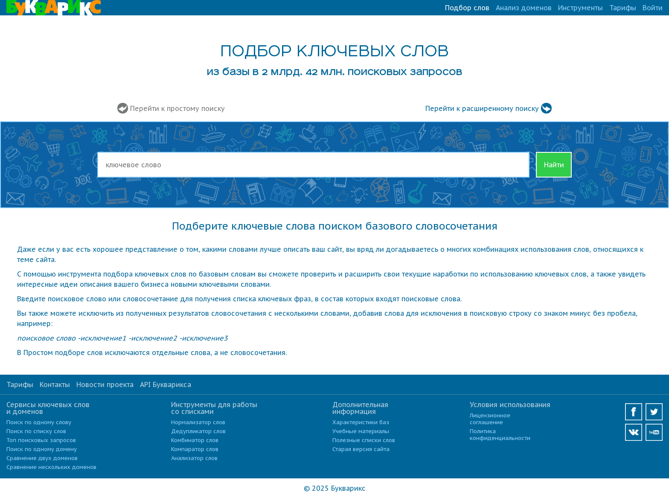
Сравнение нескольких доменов (51, 467)
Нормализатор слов (198, 422)
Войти (653, 7)
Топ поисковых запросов (41, 440)
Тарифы (622, 7)
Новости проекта (105, 384)
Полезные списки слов (363, 440)
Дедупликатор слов (198, 431)
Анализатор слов (194, 458)
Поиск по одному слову (38, 422)
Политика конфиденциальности (500, 435)
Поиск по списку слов (36, 431)
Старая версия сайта (361, 449)
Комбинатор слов (194, 440)
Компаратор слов (194, 449)
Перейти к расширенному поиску (482, 108)
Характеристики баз (360, 422)
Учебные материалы (360, 431)
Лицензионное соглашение (490, 419)
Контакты (55, 384)
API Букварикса (165, 384)
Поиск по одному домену (41, 449)
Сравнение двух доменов (42, 458)
